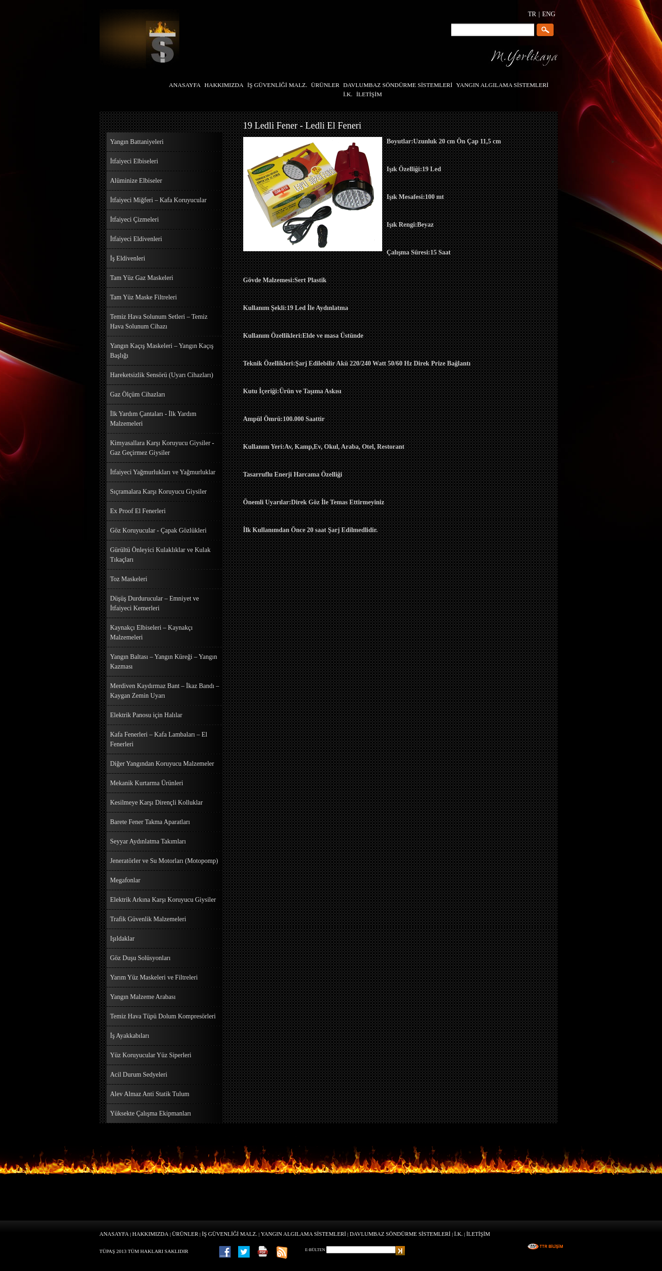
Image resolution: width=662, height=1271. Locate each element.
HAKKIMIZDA (150, 1234)
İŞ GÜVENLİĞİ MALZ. (230, 1234)
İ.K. (458, 1234)
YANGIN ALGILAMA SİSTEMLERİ (303, 1234)
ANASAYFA (114, 1234)
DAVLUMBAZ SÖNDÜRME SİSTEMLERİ (400, 1234)
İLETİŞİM (478, 1234)
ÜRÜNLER (185, 1234)
